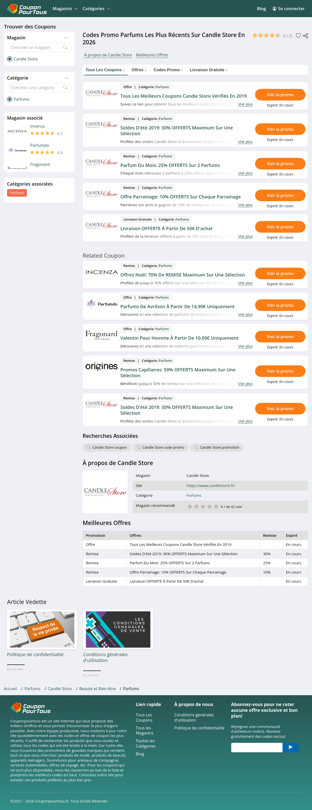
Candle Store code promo (163, 447)
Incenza (37, 126)
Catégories (96, 8)
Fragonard (40, 164)
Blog (261, 8)
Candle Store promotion (219, 447)
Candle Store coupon (109, 447)
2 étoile (196, 506)
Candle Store (60, 688)
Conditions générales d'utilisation (194, 717)
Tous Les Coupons (144, 717)
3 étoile (203, 506)
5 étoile (216, 506)
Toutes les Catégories (146, 743)
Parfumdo (39, 145)
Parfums (17, 192)
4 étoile (209, 506)
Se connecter (288, 8)
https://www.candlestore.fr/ (211, 485)
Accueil (10, 688)
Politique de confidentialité (199, 728)
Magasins (64, 8)
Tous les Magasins (144, 730)
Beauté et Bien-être (97, 688)
